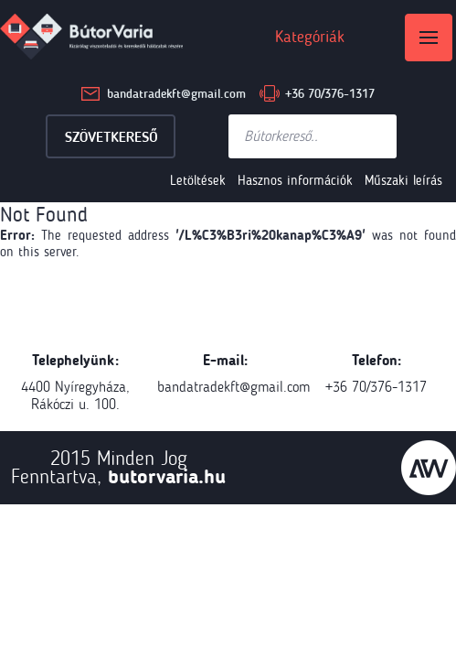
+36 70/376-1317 (330, 94)
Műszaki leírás (403, 180)
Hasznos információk (295, 180)
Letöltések (198, 180)
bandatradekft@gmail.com (176, 94)
